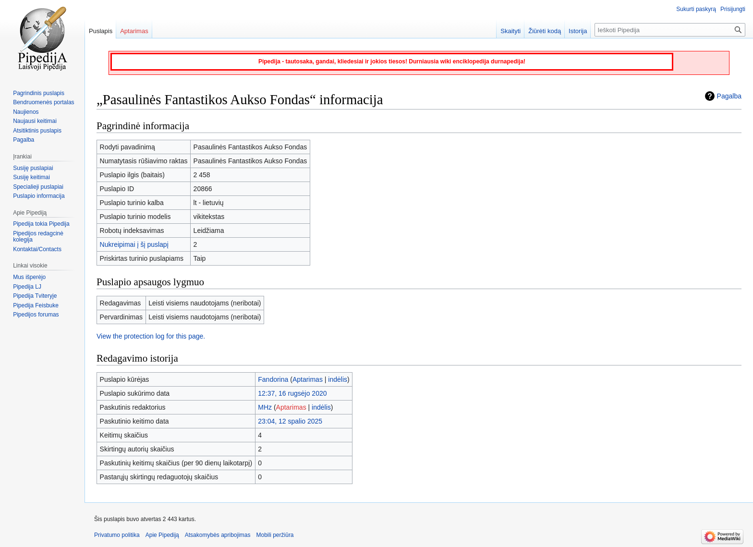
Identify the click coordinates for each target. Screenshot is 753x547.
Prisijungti (732, 9)
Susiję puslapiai (33, 168)
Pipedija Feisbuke (36, 305)
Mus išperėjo (29, 277)
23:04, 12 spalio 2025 (290, 421)
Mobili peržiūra (275, 535)
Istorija (578, 31)
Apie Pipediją (162, 535)
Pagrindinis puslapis (38, 93)
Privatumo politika (117, 535)
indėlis (337, 379)
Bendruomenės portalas (43, 102)
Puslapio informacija (38, 196)
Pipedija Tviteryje (35, 295)
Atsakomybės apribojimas (218, 535)
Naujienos (25, 112)
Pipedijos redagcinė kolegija (38, 236)
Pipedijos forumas (36, 314)
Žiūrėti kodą (544, 31)
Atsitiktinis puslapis (37, 130)
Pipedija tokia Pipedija (41, 223)
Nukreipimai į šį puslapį (134, 244)
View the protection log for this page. (151, 336)
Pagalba (729, 96)
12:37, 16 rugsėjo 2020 (292, 393)
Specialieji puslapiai (38, 186)
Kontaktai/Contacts (37, 249)
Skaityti (510, 31)
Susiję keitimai (31, 177)
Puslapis (100, 31)
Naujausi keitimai (35, 121)
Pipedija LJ (27, 286)
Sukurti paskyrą (696, 9)
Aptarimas (307, 379)
